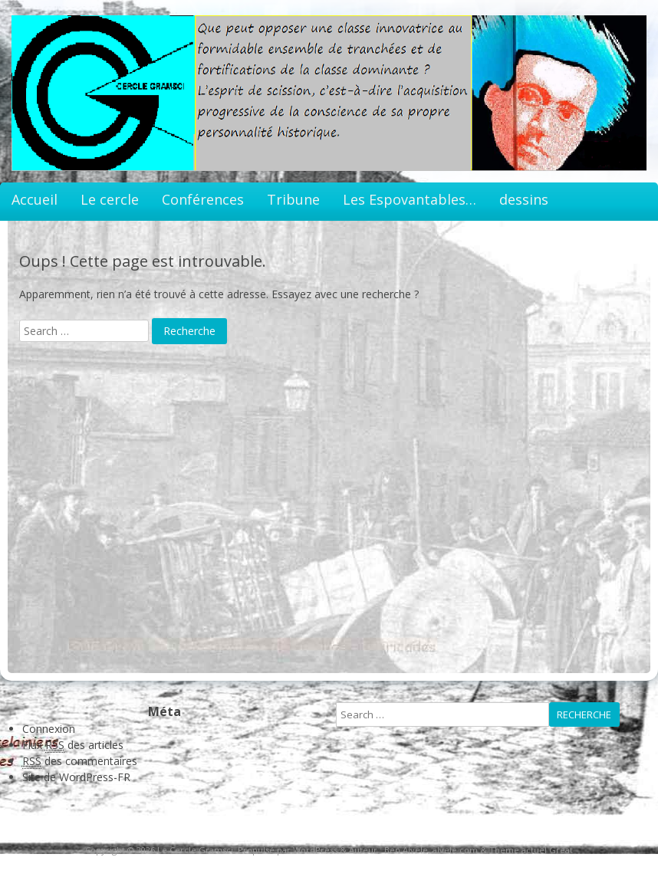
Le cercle (110, 199)
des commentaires (79, 761)
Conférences (203, 199)
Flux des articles (72, 745)
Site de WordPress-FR (76, 777)
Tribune (293, 199)
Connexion (48, 728)
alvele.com (455, 850)
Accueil (35, 199)
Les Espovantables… (409, 199)
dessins (523, 199)
